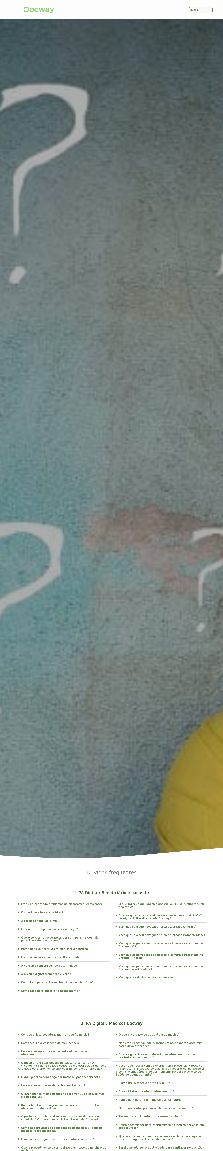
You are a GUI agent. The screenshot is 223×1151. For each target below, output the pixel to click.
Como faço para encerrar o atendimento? (50, 990)
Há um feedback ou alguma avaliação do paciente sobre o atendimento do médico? (62, 1106)
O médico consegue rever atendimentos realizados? (57, 1139)
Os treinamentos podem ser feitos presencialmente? (156, 1108)
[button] (63, 904)
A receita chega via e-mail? (40, 920)
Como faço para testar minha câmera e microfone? (57, 982)
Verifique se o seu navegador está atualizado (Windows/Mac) (162, 935)
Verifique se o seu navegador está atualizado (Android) (157, 926)
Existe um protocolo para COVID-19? (144, 1083)
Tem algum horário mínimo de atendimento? (150, 1099)
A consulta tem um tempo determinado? (49, 965)
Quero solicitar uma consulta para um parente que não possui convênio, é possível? (60, 939)
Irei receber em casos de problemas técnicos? (53, 1085)
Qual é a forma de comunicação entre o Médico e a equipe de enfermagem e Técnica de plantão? (160, 1137)
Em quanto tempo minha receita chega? (49, 929)
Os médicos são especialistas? (42, 912)
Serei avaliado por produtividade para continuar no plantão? (161, 1147)
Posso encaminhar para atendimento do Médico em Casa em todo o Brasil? (161, 1126)
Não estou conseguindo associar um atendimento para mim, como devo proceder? (161, 1044)
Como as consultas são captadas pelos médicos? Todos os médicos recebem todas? (61, 1129)
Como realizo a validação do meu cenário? (50, 1043)
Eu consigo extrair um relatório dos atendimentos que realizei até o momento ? (157, 1056)
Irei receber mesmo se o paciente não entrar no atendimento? (55, 1053)
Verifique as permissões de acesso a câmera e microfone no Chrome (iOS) (161, 945)
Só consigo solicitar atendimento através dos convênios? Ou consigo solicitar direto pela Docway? (161, 917)
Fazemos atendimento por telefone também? (151, 1116)
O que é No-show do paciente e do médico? (149, 1034)
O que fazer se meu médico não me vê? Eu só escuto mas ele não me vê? (162, 905)
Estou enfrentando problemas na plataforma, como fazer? (62, 904)
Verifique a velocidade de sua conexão (146, 977)
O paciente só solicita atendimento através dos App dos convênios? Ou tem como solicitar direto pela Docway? (60, 1118)
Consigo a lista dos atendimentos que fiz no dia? (55, 1034)
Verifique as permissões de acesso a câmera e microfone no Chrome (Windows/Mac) (161, 967)
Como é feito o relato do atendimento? (146, 1091)
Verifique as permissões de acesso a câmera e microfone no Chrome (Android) (161, 956)
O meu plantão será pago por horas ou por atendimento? (61, 1077)
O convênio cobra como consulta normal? (50, 957)
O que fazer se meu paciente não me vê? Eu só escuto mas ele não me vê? (62, 1095)
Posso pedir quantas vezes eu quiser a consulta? (55, 949)
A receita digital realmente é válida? (46, 974)
